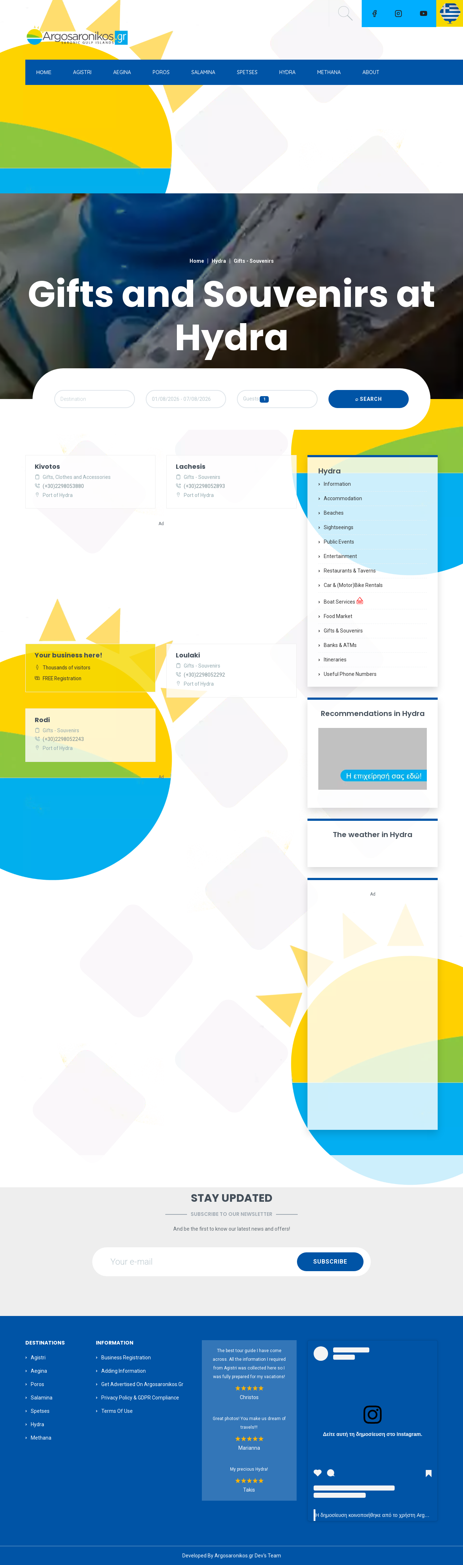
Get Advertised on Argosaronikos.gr (142, 1384)
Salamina (41, 1398)
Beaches (334, 513)
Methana (41, 1438)
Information (337, 484)
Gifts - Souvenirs (254, 260)
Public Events (339, 542)
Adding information (123, 1371)
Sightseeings (338, 527)
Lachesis (190, 466)
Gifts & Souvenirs (343, 631)
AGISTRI (82, 72)
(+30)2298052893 (204, 486)
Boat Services (344, 601)
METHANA (329, 72)
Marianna (249, 1448)
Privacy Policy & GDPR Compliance (140, 1398)
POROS (161, 72)
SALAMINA (203, 72)
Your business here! (68, 655)
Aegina (39, 1371)
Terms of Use (117, 1411)
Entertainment (340, 556)
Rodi (42, 720)
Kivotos (47, 466)
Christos (249, 1397)
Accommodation (343, 498)
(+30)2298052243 (63, 740)
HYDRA (287, 72)
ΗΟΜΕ (43, 72)
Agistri (38, 1357)
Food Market (338, 616)
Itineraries (335, 660)
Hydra (219, 260)
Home (197, 260)
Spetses (40, 1411)
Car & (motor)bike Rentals (353, 585)
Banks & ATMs (340, 645)
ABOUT (370, 72)
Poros (37, 1384)
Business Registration (126, 1357)
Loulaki (188, 655)
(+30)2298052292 (204, 675)
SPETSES (247, 72)
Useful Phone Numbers (350, 674)
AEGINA (122, 72)
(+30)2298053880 (63, 486)
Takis (249, 1490)
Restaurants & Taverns (350, 571)
